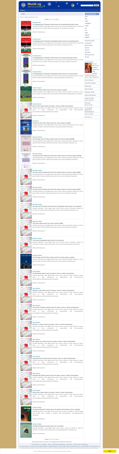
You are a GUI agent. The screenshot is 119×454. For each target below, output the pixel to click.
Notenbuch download (65, 441)
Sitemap (44, 444)
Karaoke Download (89, 40)
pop (86, 28)
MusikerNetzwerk (89, 111)
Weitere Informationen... (39, 32)
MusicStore (88, 52)
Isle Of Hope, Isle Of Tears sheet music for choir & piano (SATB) (53, 139)
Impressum (69, 444)
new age (86, 25)
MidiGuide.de (88, 109)
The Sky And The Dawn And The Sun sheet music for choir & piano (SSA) (57, 189)
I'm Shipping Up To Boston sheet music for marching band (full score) (55, 24)
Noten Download (29, 17)
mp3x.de (87, 47)
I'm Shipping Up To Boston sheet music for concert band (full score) (55, 58)
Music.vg (42, 441)
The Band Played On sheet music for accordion (48, 426)
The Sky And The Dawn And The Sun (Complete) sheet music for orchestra (57, 206)
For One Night (88, 108)
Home (86, 16)
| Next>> (57, 19)
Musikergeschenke (89, 54)
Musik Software (89, 45)
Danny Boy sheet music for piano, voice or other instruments (53, 392)
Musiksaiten (88, 86)
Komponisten (88, 43)
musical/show (88, 23)
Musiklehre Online (90, 92)
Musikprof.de (54, 441)
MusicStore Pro (88, 117)
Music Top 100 (88, 105)
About (49, 444)
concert (86, 21)
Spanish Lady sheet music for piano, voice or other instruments (53, 290)
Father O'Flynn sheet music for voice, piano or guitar (50, 90)
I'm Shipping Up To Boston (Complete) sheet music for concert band (55, 74)
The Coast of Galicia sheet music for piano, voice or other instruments (56, 307)
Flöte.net (87, 50)
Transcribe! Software (90, 83)
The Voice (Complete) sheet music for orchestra (48, 240)
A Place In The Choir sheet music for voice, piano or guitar (52, 123)
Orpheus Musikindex (90, 95)
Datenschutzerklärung (58, 444)
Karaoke (87, 57)
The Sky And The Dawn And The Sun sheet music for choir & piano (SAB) (57, 172)
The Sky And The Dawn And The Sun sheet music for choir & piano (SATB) (57, 155)
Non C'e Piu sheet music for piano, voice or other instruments (53, 106)
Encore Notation (89, 62)
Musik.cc (47, 441)
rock (86, 30)
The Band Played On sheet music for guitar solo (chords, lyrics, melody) (56, 409)
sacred (86, 32)
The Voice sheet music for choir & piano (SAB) (48, 223)
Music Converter (89, 100)
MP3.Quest (35, 441)
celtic (86, 18)
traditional (87, 37)
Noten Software (89, 89)
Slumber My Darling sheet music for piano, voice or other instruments (55, 375)
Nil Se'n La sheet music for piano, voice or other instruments (52, 324)
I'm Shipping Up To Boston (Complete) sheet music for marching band (56, 41)
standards (87, 35)
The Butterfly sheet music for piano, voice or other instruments (53, 273)
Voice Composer (89, 80)
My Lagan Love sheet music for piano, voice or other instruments (54, 341)
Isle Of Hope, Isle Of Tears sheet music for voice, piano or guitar (54, 257)
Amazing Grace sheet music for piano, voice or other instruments (54, 358)
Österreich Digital (89, 114)
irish (36, 17)
